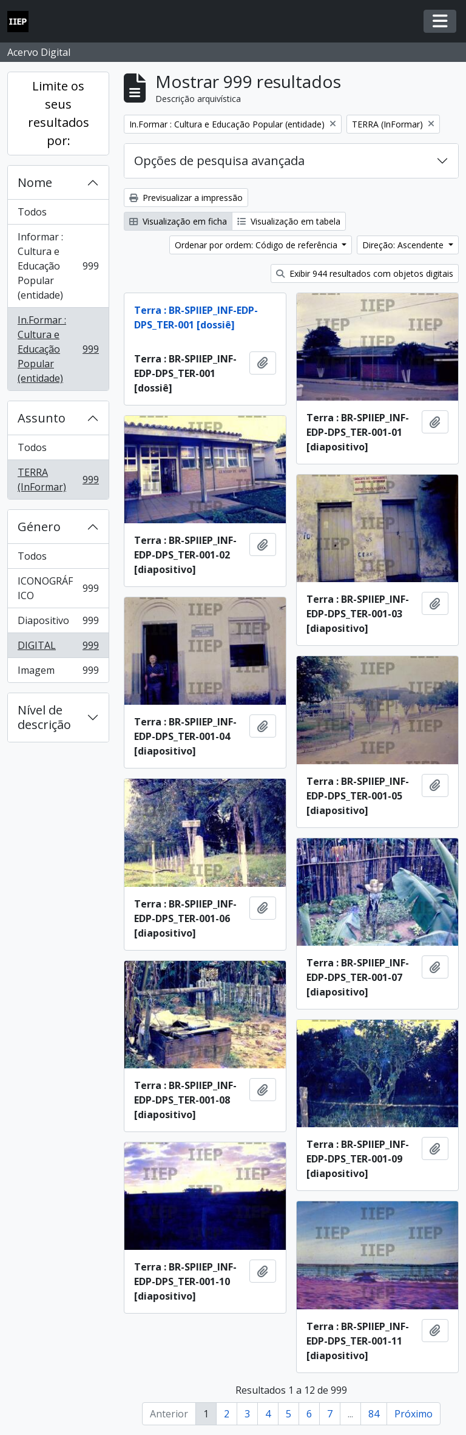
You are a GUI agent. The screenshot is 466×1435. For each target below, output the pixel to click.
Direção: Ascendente (404, 245)
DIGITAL (58, 648)
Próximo (413, 1413)
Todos (32, 212)
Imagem (58, 672)
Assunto (42, 418)
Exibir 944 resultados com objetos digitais (364, 273)
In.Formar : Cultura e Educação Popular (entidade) (58, 349)
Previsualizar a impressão (186, 197)
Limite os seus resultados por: (58, 113)
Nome (35, 182)
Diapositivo (58, 623)
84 (373, 1413)
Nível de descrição (44, 717)
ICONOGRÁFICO (58, 588)
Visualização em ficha (178, 221)
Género (39, 526)
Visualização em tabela (288, 221)
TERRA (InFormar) (58, 480)
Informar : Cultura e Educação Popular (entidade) (58, 266)
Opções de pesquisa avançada (219, 160)
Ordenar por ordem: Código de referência (257, 245)
